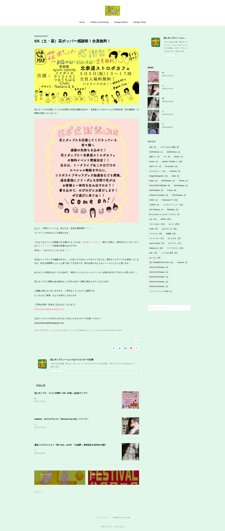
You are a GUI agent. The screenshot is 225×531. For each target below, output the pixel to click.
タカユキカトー (157, 171)
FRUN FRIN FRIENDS (159, 186)
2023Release (156, 152)
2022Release (173, 152)
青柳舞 (170, 234)
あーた (174, 224)
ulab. (153, 253)
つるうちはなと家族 (169, 147)
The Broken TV (170, 200)
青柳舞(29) (82, 330)
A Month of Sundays (158, 195)
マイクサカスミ (175, 248)
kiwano (178, 157)
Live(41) (36, 330)
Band (175, 176)
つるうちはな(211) (55, 330)
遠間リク (154, 157)
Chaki (153, 229)
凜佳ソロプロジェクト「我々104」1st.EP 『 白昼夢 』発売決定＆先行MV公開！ (70, 445)
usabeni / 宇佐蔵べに (172, 162)
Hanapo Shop (139, 22)
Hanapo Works (121, 22)
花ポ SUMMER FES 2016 (161, 262)
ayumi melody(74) (104, 330)
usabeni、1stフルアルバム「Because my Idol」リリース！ (61, 419)
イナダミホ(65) (73, 330)
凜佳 (152, 147)
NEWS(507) (44, 330)
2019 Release (156, 190)
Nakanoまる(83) (116, 330)
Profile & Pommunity (99, 22)
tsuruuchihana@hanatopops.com (49, 309)
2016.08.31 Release (158, 282)
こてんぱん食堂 (169, 253)
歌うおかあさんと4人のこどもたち (164, 214)
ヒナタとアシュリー (173, 205)
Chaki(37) (65, 330)
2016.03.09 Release (158, 286)
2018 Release (179, 195)
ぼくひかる (174, 238)
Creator (171, 190)
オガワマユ (174, 243)
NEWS (166, 219)
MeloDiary (172, 210)
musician (182, 262)
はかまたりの (169, 229)
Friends (183, 181)
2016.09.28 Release (158, 277)
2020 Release (181, 186)
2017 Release (156, 210)
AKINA (153, 200)
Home (82, 22)
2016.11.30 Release (158, 267)
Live (153, 219)
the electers (171, 166)
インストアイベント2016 (160, 291)
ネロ (166, 157)
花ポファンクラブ (44, 246)
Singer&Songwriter (158, 176)
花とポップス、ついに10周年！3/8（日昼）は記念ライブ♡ (61, 393)
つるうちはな (157, 224)
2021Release (168, 181)
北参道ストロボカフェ (93, 242)
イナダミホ (155, 234)
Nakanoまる (156, 248)
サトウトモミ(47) (92, 330)
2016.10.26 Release (158, 272)
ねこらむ (154, 258)
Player (153, 181)
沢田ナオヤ (155, 166)
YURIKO (154, 205)
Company (174, 171)
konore (153, 162)
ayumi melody (156, 243)
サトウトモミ (156, 238)
